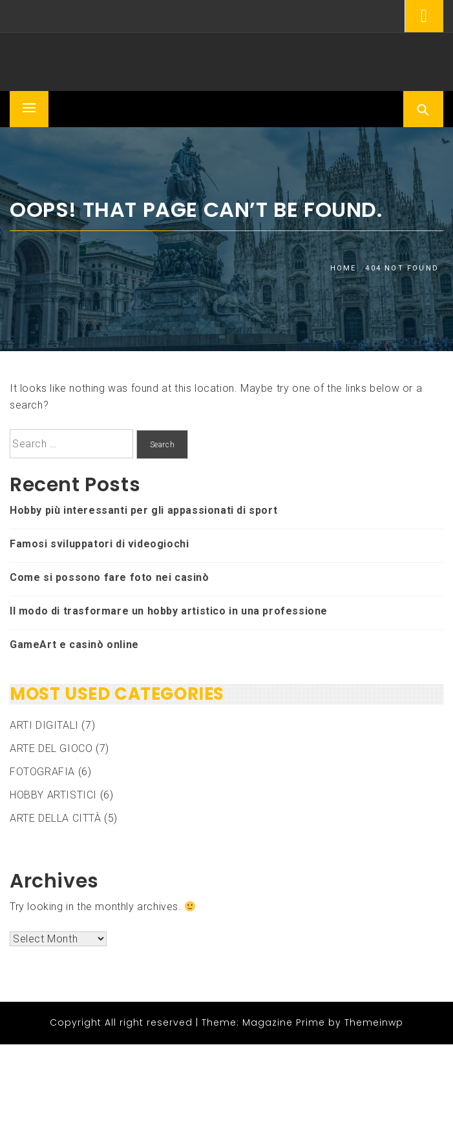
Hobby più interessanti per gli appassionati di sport (143, 510)
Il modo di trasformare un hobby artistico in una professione (169, 611)
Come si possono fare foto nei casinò (109, 577)
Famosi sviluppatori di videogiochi (99, 544)
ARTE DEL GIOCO (51, 748)
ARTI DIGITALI (44, 725)
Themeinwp (373, 1022)
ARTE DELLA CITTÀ (55, 818)
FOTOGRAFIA (42, 772)
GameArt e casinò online (74, 644)
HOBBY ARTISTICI (53, 795)
